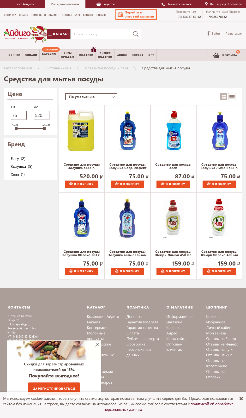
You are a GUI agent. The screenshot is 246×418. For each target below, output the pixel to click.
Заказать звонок (176, 4)
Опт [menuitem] (151, 55)
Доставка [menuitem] (10, 15)
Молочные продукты (96, 335)
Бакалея (94, 321)
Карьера (173, 327)
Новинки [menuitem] (13, 55)
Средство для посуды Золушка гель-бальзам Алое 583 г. (127, 253)
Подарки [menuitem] (87, 53)
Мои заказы (216, 332)
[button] (136, 14)
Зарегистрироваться (54, 388)
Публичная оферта (142, 338)
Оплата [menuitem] (23, 15)
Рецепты (105, 4)
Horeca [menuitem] (137, 55)
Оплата (132, 332)
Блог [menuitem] (77, 15)
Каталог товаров (18, 67)
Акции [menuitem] (122, 55)
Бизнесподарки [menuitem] (105, 55)
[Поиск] (137, 34)
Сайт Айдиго (24, 4)
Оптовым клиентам (174, 346)
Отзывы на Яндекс (222, 343)
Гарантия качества (142, 327)
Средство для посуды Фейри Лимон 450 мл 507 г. (173, 253)
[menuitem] (49, 55)
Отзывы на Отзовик (215, 374)
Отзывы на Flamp (221, 338)
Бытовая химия (58, 67)
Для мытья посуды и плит (106, 67)
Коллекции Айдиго (103, 316)
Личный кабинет (220, 327)
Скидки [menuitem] (31, 55)
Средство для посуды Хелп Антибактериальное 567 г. (173, 166)
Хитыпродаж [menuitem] (67, 55)
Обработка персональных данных (138, 349)
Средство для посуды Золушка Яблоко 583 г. (81, 253)
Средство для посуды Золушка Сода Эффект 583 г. (127, 166)
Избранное (215, 321)
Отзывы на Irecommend (216, 363)
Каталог (58, 33)
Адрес (171, 332)
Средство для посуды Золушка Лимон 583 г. (219, 166)
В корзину (81, 184)
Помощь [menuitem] (36, 15)
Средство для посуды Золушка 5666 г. (82, 166)
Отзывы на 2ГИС (220, 354)
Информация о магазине (179, 319)
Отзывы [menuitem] (67, 15)
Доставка (134, 316)
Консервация (98, 327)
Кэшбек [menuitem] (101, 15)
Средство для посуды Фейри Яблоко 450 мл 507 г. (219, 253)
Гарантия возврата (142, 321)
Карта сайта (176, 338)
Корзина (213, 316)
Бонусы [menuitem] (88, 15)
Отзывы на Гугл (219, 349)
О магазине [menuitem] (51, 15)
